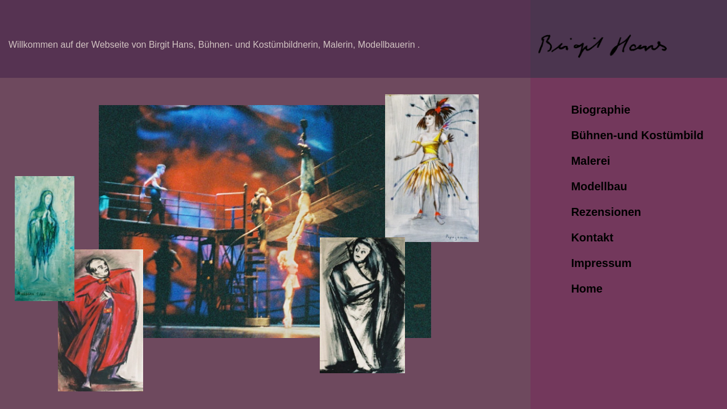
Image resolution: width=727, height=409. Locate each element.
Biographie (600, 109)
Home (587, 288)
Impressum (601, 263)
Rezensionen (606, 212)
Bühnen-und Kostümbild (637, 135)
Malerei (590, 161)
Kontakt (592, 237)
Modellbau (599, 186)
